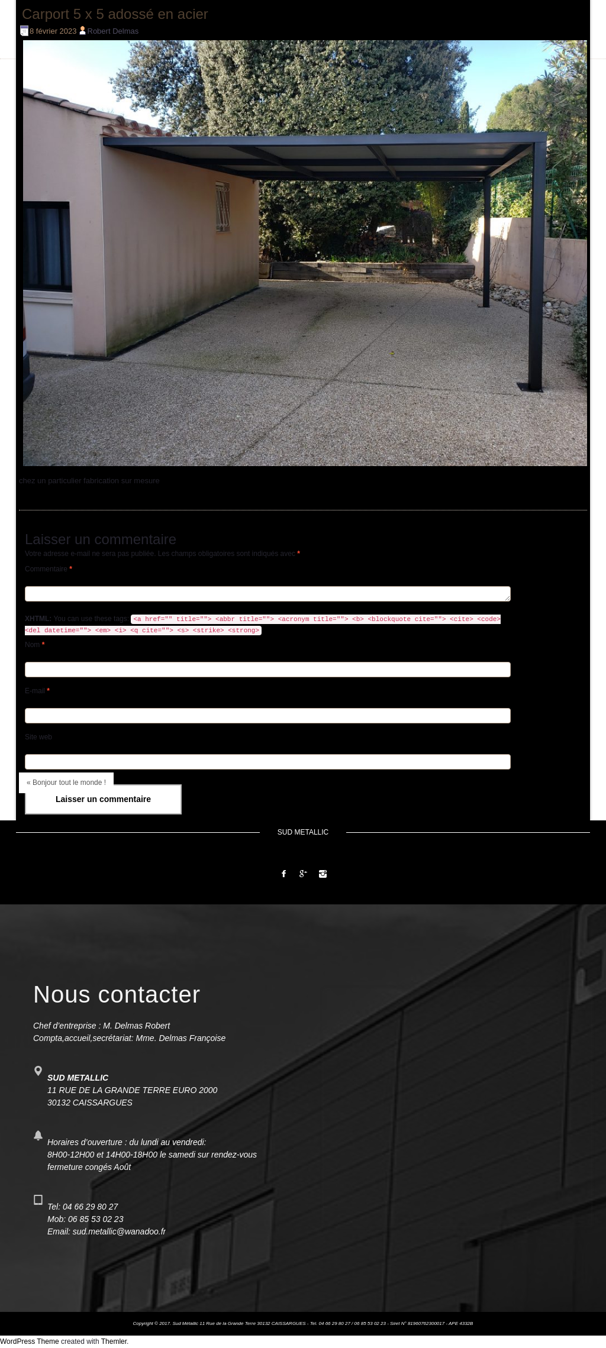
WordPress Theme (29, 1341)
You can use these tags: (263, 625)
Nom (34, 645)
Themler (114, 1341)
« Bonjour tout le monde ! (66, 782)
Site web (38, 737)
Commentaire (48, 569)
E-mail (37, 691)
